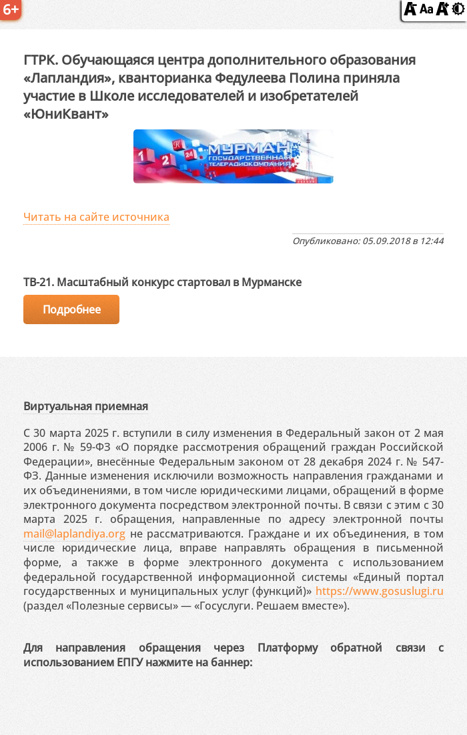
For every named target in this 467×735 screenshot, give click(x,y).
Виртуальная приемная (85, 406)
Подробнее (71, 309)
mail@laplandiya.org (74, 533)
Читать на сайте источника (96, 216)
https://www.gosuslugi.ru (380, 591)
